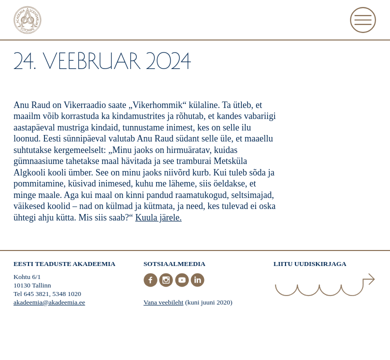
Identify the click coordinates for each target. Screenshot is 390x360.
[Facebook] (152, 284)
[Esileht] (28, 21)
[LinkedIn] (197, 284)
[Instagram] (167, 284)
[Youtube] (183, 284)
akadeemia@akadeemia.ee (49, 302)
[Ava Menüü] (363, 20)
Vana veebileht (164, 302)
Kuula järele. (158, 217)
